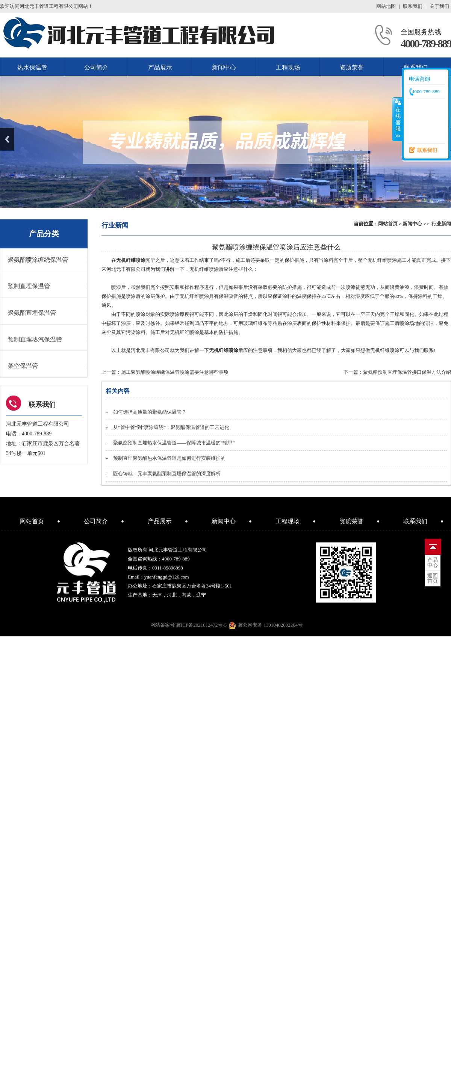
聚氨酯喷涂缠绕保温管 (38, 260)
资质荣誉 (352, 67)
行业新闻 (441, 224)
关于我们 (439, 6)
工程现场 (288, 67)
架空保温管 (23, 366)
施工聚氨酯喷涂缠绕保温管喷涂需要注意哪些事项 (175, 372)
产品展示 (160, 67)
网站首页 (388, 224)
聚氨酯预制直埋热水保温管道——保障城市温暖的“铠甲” (174, 443)
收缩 (397, 119)
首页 (432, 578)
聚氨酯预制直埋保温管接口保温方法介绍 (407, 372)
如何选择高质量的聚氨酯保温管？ (149, 412)
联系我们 (412, 6)
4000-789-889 (426, 43)
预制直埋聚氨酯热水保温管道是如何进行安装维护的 (169, 458)
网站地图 (386, 6)
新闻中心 (224, 67)
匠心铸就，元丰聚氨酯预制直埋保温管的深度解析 (167, 473)
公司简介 (96, 67)
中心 (432, 562)
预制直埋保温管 (29, 286)
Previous (7, 139)
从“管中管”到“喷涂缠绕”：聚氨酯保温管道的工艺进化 (171, 427)
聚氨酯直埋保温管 (32, 313)
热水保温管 (32, 67)
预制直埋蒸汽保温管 (35, 339)
